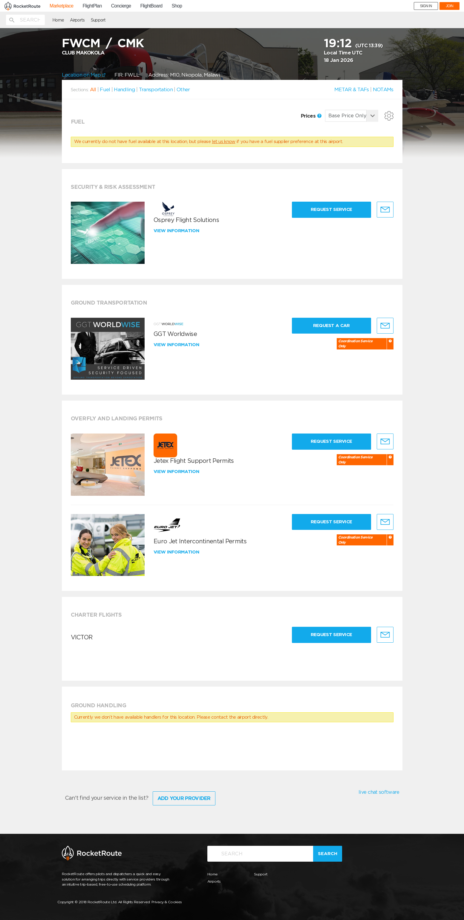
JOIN (449, 6)
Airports (77, 20)
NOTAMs (383, 89)
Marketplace (61, 6)
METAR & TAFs (351, 89)
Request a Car (331, 325)
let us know (223, 141)
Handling (124, 89)
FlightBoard (151, 6)
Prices (311, 116)
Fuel (105, 89)
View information (177, 230)
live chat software (379, 792)
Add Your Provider (184, 798)
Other (183, 89)
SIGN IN (426, 6)
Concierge (121, 6)
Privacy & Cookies (166, 902)
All (93, 89)
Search (327, 853)
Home (58, 20)
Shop (177, 6)
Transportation (156, 89)
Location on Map (84, 75)
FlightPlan (92, 6)
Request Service (331, 209)
